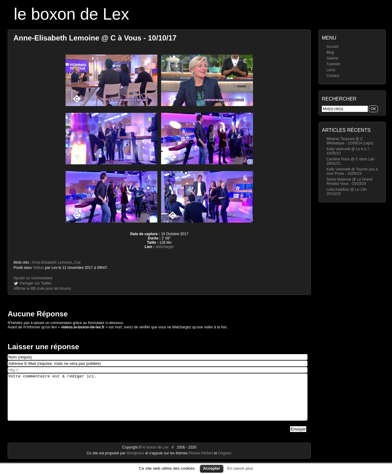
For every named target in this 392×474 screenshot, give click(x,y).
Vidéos (38, 268)
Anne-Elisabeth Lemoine (52, 262)
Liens (330, 70)
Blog (330, 52)
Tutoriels (333, 64)
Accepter (211, 468)
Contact (332, 76)
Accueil (332, 46)
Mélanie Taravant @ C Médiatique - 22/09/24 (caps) (349, 141)
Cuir (77, 262)
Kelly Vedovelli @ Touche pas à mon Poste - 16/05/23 (352, 171)
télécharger (165, 247)
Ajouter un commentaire (32, 278)
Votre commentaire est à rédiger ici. (157, 401)
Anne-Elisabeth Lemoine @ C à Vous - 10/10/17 (94, 38)
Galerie (332, 58)
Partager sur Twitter (35, 283)
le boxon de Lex (71, 14)
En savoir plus (240, 468)
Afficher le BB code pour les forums (42, 288)
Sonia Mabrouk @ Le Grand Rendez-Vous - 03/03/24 (349, 181)
